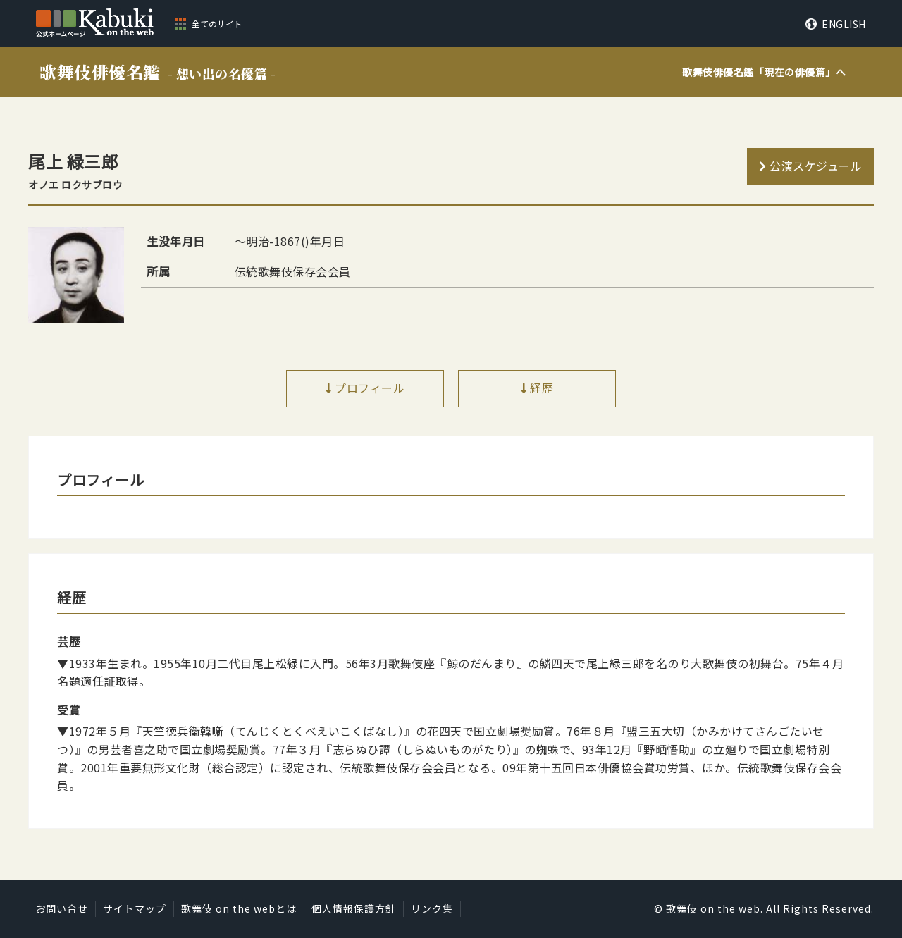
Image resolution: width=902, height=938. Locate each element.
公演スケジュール (816, 165)
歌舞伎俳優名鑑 (157, 71)
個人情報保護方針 (353, 908)
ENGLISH (844, 24)
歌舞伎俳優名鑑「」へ (764, 72)
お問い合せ (61, 908)
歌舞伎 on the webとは (239, 908)
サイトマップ (134, 908)
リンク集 (432, 908)
